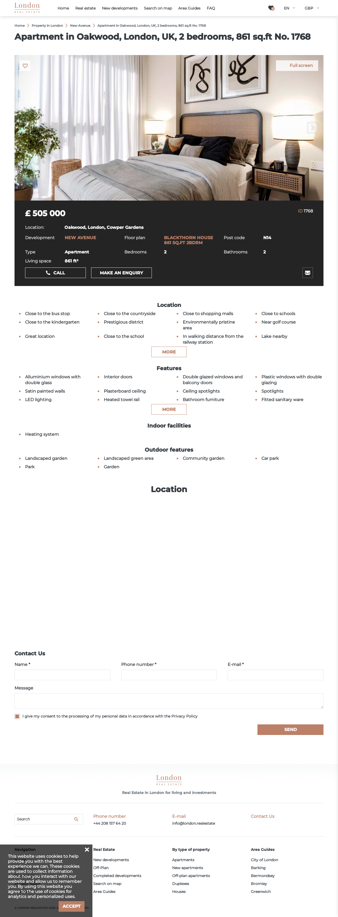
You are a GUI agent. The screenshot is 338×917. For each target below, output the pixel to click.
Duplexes (180, 883)
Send (290, 729)
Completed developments (117, 875)
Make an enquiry (121, 272)
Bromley (259, 883)
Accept (72, 906)
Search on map (107, 883)
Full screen (301, 65)
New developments (111, 859)
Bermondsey (263, 875)
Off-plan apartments (191, 875)
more (169, 352)
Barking (258, 867)
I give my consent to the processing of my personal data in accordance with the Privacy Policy (110, 716)
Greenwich (261, 891)
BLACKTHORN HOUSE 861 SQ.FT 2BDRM (188, 240)
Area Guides (104, 891)
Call (59, 272)
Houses (179, 891)
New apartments (187, 867)
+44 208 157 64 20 (109, 823)
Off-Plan (101, 867)
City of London (264, 859)
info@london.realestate (193, 823)
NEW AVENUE (80, 237)
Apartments (183, 859)
